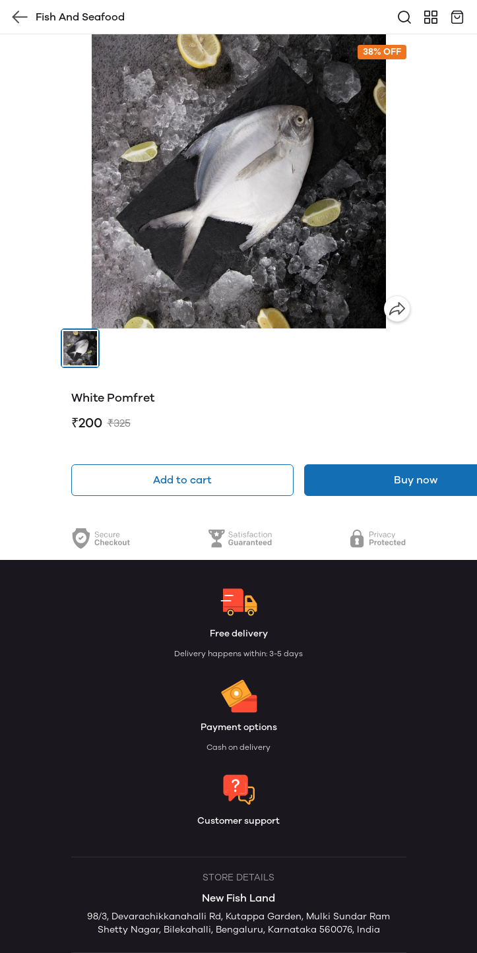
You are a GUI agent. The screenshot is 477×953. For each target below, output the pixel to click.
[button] (80, 348)
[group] (239, 181)
